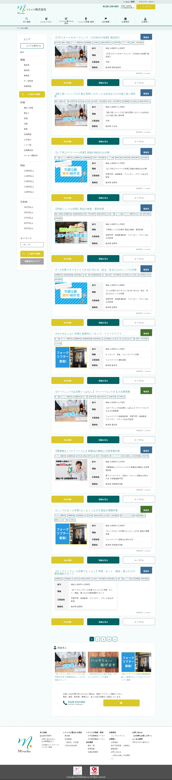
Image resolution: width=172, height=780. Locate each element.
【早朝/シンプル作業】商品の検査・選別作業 (79, 208)
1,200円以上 (29, 181)
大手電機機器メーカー (96, 736)
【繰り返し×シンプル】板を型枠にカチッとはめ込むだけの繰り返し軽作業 (95, 94)
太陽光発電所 (93, 752)
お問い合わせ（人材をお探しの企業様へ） (120, 755)
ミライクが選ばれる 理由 (66, 22)
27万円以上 (28, 218)
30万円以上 (28, 223)
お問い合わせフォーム (123, 703)
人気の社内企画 (71, 746)
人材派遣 (114, 742)
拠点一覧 (91, 746)
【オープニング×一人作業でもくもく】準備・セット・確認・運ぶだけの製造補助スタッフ (94, 572)
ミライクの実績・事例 (86, 22)
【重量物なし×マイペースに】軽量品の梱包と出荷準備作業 (87, 451)
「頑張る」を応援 (71, 742)
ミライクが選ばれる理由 (72, 733)
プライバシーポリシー (147, 2)
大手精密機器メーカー (96, 739)
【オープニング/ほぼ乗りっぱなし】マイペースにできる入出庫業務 (92, 391)
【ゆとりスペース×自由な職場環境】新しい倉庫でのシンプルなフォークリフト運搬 (136, 677)
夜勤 (26, 129)
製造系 (26, 65)
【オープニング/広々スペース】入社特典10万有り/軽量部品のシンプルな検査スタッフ (70, 677)
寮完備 (67, 736)
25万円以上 (28, 212)
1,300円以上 (29, 187)
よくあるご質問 (129, 2)
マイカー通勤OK (31, 156)
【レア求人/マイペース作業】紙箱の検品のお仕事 (81, 152)
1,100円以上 (29, 176)
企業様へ (145, 22)
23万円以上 (28, 207)
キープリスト (147, 7)
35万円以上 (28, 228)
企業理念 (125, 22)
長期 (26, 118)
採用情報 (91, 749)
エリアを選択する (33, 46)
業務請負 (114, 749)
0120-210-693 (76, 702)
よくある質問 (137, 739)
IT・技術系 (28, 81)
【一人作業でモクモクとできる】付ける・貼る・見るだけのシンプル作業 (95, 269)
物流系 (26, 70)
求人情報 (26, 22)
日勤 (26, 124)
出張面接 (68, 739)
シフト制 (27, 145)
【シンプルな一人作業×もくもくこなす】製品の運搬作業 (86, 510)
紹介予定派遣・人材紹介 (120, 746)
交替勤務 (27, 134)
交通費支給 (28, 150)
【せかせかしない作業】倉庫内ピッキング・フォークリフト (88, 333)
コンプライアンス (118, 736)
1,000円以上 (29, 171)
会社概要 (105, 22)
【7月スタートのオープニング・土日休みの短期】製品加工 (87, 37)
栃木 (22, 52)
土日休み (27, 140)
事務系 (26, 76)
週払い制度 (28, 108)
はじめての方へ (46, 22)
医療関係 (27, 86)
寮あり (26, 113)
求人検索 (43, 733)
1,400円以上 (29, 192)
